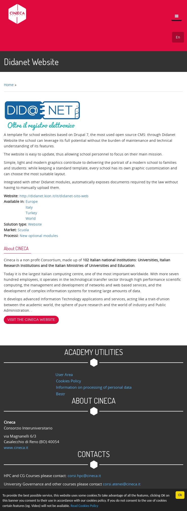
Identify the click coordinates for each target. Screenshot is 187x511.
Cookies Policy (68, 380)
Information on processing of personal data (94, 387)
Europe (32, 201)
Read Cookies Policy (84, 506)
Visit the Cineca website (31, 320)
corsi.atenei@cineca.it (121, 483)
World (31, 218)
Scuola (23, 229)
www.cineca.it (16, 447)
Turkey (31, 212)
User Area (64, 374)
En (178, 37)
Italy (29, 207)
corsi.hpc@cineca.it (84, 475)
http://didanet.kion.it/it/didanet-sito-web (54, 195)
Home (9, 84)
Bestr (60, 393)
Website (35, 224)
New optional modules (39, 235)
